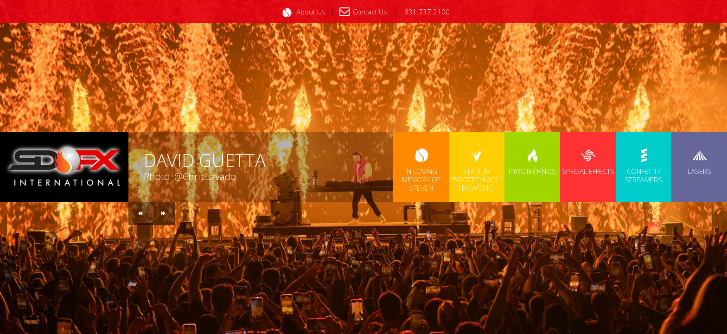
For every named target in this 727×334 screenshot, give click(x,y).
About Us (310, 11)
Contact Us (370, 11)
